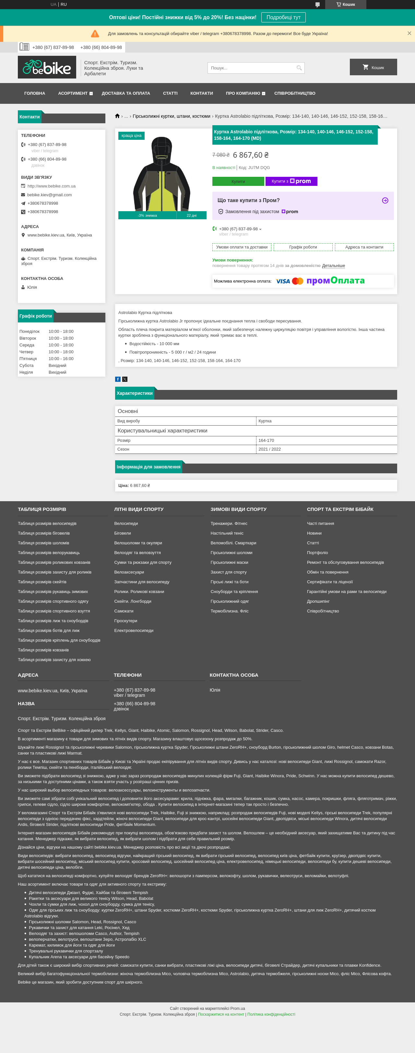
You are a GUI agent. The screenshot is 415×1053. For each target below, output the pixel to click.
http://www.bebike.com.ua (52, 186)
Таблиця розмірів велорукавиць (49, 552)
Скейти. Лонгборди (132, 601)
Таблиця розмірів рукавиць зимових (53, 591)
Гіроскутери (125, 620)
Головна (34, 93)
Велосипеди (126, 523)
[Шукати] (299, 68)
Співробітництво (294, 93)
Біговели (122, 533)
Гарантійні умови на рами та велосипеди (346, 591)
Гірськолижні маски (229, 562)
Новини (314, 533)
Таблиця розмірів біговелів (44, 533)
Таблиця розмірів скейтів (42, 581)
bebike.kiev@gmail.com (49, 194)
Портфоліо (317, 552)
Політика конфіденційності (271, 1014)
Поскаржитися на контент (221, 1014)
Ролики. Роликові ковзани (139, 591)
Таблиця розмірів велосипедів (47, 523)
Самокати (123, 611)
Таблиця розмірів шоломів (43, 542)
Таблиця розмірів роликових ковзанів (54, 562)
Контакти (202, 93)
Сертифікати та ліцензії (330, 581)
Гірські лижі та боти (230, 581)
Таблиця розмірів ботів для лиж (48, 630)
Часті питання (320, 523)
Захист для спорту (229, 572)
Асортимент (73, 93)
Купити (238, 181)
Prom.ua (238, 1008)
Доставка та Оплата (126, 93)
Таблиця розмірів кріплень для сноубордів (59, 640)
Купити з (291, 181)
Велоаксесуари (129, 572)
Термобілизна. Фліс (230, 611)
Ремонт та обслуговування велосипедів (345, 562)
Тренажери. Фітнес (229, 523)
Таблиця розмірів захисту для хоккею (54, 659)
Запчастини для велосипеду (141, 581)
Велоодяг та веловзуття (137, 552)
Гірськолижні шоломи (232, 552)
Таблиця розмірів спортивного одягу (53, 601)
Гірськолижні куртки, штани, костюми (171, 116)
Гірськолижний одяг (230, 601)
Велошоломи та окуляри (138, 542)
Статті (170, 93)
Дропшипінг (318, 601)
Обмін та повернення (328, 572)
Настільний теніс (227, 533)
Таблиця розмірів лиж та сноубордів (53, 620)
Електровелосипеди (133, 630)
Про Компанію (243, 93)
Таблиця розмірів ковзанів (43, 650)
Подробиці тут (284, 17)
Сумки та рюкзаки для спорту (143, 562)
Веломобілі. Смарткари (233, 542)
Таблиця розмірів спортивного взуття (54, 611)
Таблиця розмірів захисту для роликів (54, 572)
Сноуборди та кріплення (234, 591)
